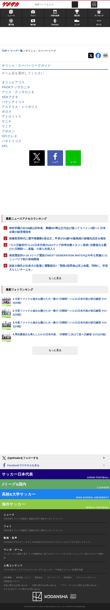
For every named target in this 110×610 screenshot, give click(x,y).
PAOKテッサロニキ (16, 87)
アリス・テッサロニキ (18, 92)
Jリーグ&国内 (20, 519)
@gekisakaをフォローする (20, 458)
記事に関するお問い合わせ (44, 585)
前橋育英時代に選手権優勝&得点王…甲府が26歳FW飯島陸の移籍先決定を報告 (57, 238)
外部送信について (12, 581)
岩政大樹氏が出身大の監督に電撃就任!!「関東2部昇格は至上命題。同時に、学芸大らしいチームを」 (58, 267)
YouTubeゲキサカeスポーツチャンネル (49, 542)
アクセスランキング (32, 570)
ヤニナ (7, 121)
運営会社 (39, 577)
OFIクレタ (9, 136)
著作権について (23, 577)
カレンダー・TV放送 (52, 570)
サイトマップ (53, 577)
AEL (5, 146)
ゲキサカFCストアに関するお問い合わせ (22, 589)
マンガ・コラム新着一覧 (15, 554)
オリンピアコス (13, 82)
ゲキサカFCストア (12, 570)
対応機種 (8, 577)
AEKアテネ (10, 97)
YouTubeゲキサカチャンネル (17, 542)
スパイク (59, 519)
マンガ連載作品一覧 (37, 554)
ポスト (37, 158)
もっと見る (55, 278)
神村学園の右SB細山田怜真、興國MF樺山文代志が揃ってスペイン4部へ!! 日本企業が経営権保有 (57, 229)
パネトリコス (11, 141)
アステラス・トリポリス (20, 107)
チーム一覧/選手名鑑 (73, 570)
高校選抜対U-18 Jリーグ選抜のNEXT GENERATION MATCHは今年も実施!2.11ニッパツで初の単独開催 (58, 257)
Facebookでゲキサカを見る (20, 465)
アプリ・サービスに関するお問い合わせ (79, 585)
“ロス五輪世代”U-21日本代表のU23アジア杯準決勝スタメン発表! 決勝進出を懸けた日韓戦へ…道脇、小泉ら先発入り (57, 246)
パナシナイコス (13, 102)
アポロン (8, 131)
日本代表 (8, 519)
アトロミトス (11, 116)
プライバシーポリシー (86, 577)
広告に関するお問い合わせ (16, 585)
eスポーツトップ (56, 554)
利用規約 (68, 577)
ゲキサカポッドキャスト (80, 542)
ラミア (7, 126)
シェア (55, 158)
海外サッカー (47, 519)
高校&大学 (33, 519)
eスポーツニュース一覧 (76, 554)
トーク (73, 157)
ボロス (7, 111)
